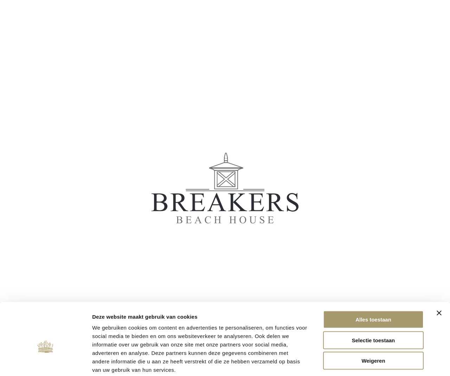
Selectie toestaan (373, 304)
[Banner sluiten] (439, 276)
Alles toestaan (373, 283)
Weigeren (373, 324)
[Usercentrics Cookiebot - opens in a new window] (45, 362)
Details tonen (380, 362)
